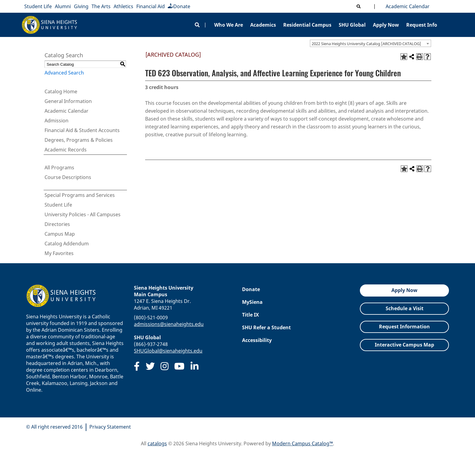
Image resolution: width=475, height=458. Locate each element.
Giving (81, 6)
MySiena (252, 302)
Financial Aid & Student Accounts (82, 130)
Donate (179, 6)
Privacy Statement (110, 426)
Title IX (250, 314)
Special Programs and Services (80, 195)
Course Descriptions (68, 177)
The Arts (101, 6)
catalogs (157, 443)
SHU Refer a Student (266, 327)
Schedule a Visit (405, 308)
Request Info (421, 25)
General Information (68, 101)
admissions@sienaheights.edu (169, 324)
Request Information (404, 326)
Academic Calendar (406, 6)
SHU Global (352, 25)
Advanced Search (64, 72)
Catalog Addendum (67, 243)
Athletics (123, 6)
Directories (57, 224)
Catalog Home (61, 91)
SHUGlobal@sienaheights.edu (168, 350)
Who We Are (228, 25)
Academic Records (66, 149)
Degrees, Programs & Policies (79, 140)
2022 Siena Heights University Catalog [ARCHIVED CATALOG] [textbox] (366, 43)
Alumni (63, 6)
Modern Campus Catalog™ (302, 443)
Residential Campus (307, 25)
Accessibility (257, 340)
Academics (263, 25)
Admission (56, 120)
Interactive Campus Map (404, 344)
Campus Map (60, 234)
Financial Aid (150, 6)
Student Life (38, 6)
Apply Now (386, 25)
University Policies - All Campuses (83, 214)
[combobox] (370, 43)
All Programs (59, 167)
